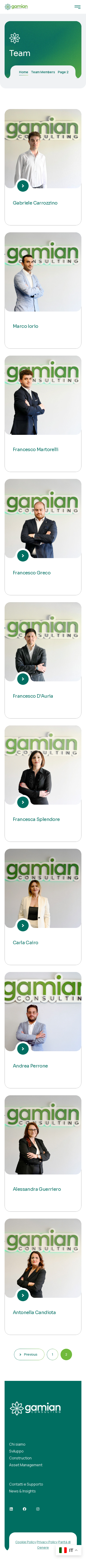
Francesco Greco (31, 573)
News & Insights (22, 1491)
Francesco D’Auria (33, 696)
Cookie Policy (25, 1542)
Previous (29, 1354)
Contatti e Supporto (26, 1484)
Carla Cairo (25, 943)
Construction (20, 1458)
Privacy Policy (47, 1542)
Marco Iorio (25, 326)
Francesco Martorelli (35, 449)
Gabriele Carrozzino (35, 203)
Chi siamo (17, 1444)
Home (23, 72)
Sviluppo (16, 1451)
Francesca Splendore (36, 819)
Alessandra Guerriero (37, 1189)
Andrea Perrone (30, 1066)
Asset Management (25, 1464)
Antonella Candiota (34, 1312)
